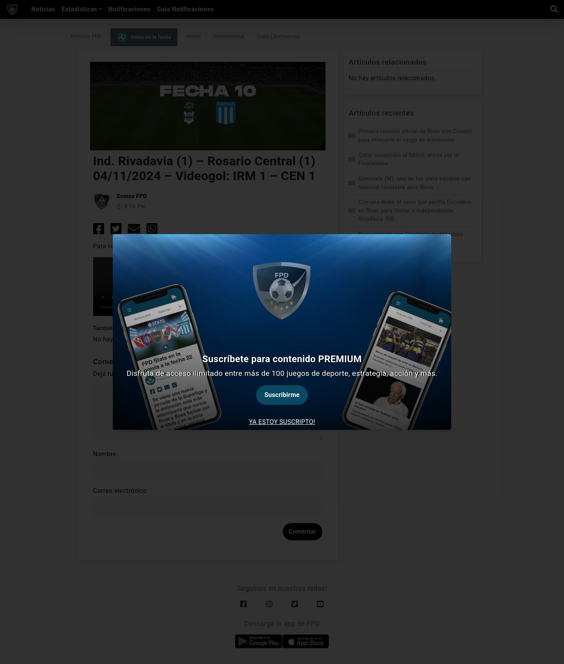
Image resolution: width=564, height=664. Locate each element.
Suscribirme (282, 395)
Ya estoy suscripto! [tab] (282, 422)
